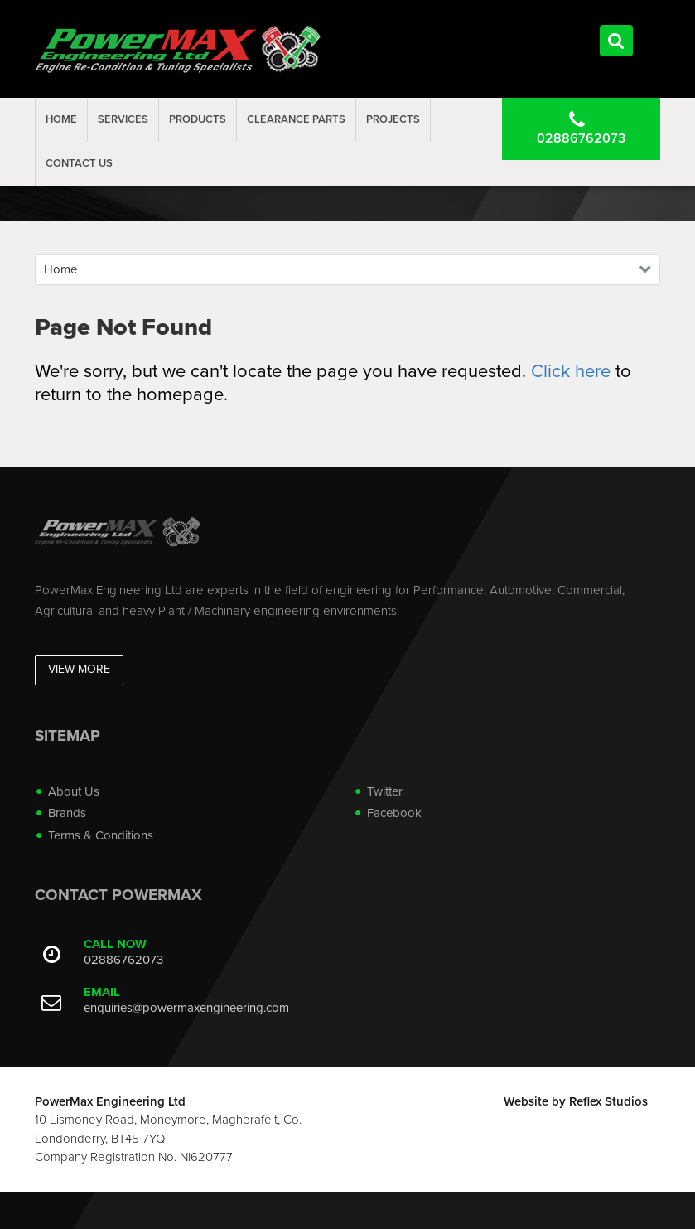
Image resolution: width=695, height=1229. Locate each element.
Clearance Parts (296, 119)
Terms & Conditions (100, 835)
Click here (571, 371)
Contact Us (79, 163)
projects (393, 119)
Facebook (394, 813)
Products (197, 119)
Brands (67, 813)
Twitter (385, 791)
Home (61, 119)
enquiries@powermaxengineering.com (186, 1007)
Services (123, 119)
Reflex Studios (608, 1101)
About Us (73, 791)
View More (79, 669)
